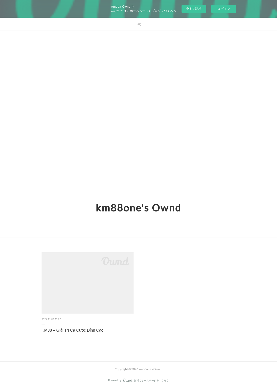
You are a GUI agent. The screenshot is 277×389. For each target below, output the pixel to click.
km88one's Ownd (138, 208)
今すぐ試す (194, 8)
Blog (138, 24)
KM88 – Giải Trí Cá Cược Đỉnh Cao (72, 330)
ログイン (223, 9)
